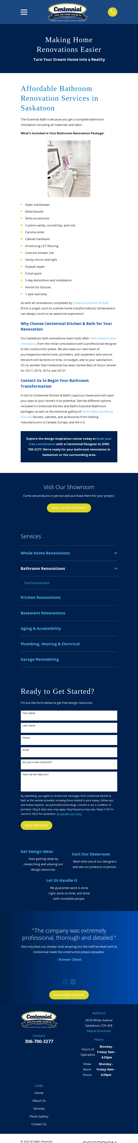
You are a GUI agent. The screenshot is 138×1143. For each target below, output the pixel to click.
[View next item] (72, 982)
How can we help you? (35, 774)
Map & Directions (99, 1031)
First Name (28, 713)
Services (39, 1109)
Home (39, 1093)
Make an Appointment (69, 508)
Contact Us (39, 1124)
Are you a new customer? (37, 762)
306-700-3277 (39, 1042)
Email (25, 750)
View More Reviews (68, 995)
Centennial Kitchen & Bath (91, 303)
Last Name (28, 726)
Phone (26, 738)
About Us (39, 1101)
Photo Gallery (39, 1117)
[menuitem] (66, 553)
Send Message (36, 826)
